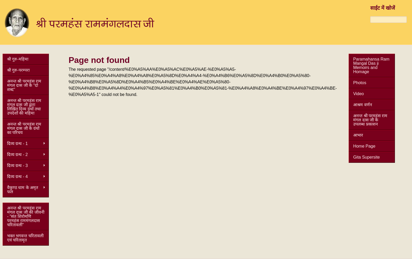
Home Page (364, 146)
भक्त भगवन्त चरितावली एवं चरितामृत (25, 238)
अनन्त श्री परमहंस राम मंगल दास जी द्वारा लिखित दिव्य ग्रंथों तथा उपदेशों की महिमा (24, 106)
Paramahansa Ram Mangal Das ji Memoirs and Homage (371, 65)
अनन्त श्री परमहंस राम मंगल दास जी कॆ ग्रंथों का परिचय (24, 128)
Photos (359, 82)
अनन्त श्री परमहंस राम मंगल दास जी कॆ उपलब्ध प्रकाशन (370, 120)
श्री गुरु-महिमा (17, 59)
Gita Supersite (366, 157)
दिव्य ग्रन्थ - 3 (24, 165)
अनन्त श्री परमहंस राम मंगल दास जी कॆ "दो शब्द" (24, 85)
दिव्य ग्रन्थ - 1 (24, 143)
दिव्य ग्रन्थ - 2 (24, 154)
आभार (358, 135)
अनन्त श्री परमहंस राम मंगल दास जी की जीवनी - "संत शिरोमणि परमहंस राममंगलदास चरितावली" (25, 216)
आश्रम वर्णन (362, 104)
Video (358, 93)
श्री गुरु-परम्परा (18, 70)
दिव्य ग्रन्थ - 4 (24, 176)
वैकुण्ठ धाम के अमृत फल (24, 189)
